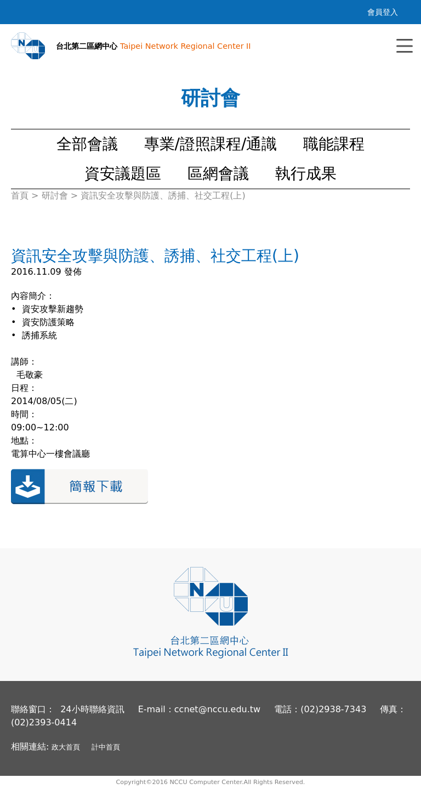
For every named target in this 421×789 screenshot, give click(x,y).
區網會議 (218, 173)
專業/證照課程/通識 (210, 144)
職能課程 (334, 144)
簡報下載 (79, 486)
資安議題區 (122, 173)
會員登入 (382, 12)
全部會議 (87, 144)
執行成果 (306, 173)
